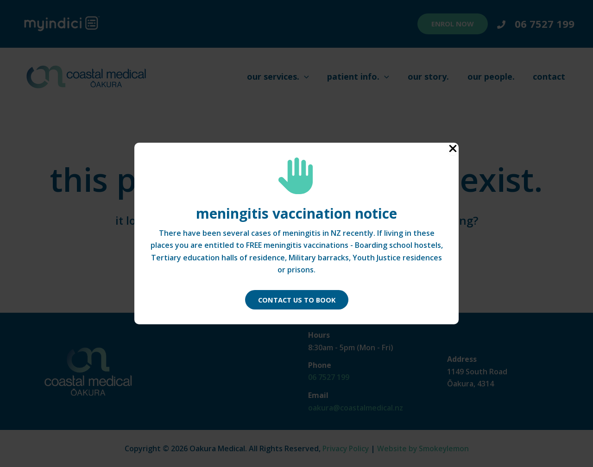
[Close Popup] (453, 149)
